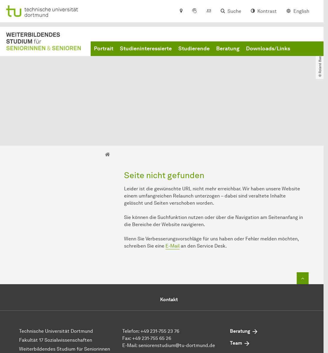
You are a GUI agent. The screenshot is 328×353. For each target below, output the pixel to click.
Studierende (194, 48)
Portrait (103, 48)
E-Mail (172, 195)
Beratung (227, 48)
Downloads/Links (268, 48)
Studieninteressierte (146, 48)
